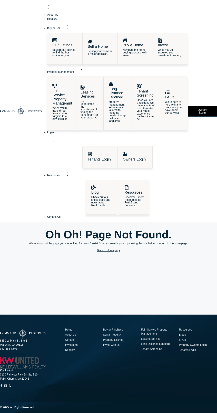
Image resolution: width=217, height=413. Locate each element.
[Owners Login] (125, 154)
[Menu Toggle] (48, 7)
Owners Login (134, 159)
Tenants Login (99, 159)
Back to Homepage (108, 250)
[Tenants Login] (90, 154)
